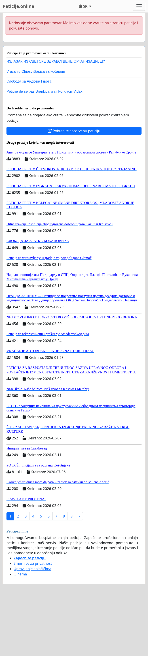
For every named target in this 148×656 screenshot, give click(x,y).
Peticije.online (18, 6)
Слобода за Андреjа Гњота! (29, 81)
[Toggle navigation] (139, 6)
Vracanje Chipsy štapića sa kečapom (35, 71)
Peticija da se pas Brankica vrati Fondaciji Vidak (44, 91)
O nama (20, 574)
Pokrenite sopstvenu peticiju (74, 130)
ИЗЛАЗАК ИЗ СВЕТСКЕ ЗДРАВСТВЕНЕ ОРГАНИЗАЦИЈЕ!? (55, 61)
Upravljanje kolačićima (32, 568)
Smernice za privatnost (33, 563)
